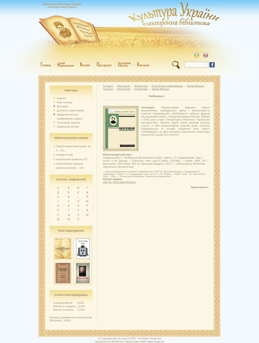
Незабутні (62, 154)
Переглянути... (200, 187)
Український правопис (69, 159)
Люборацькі (156, 96)
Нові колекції (64, 102)
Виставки (62, 106)
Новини (61, 98)
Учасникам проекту (68, 122)
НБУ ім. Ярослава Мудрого (119, 182)
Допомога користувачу (70, 110)
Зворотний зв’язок (68, 126)
